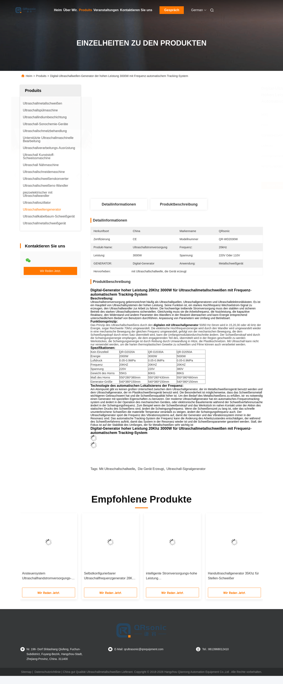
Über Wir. (70, 10)
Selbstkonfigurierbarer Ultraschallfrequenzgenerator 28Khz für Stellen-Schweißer (110, 576)
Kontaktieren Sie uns (136, 10)
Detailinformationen (119, 204)
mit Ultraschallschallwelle (117, 469)
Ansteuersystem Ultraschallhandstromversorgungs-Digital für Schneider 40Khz (46, 576)
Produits (85, 10)
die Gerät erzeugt (151, 469)
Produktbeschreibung (179, 204)
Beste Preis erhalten (202, 185)
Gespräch (171, 10)
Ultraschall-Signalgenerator (185, 469)
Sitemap (26, 671)
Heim (58, 10)
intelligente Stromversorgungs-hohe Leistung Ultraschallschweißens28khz (171, 576)
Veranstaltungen (106, 10)
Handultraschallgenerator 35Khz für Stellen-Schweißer (233, 576)
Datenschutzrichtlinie (47, 671)
